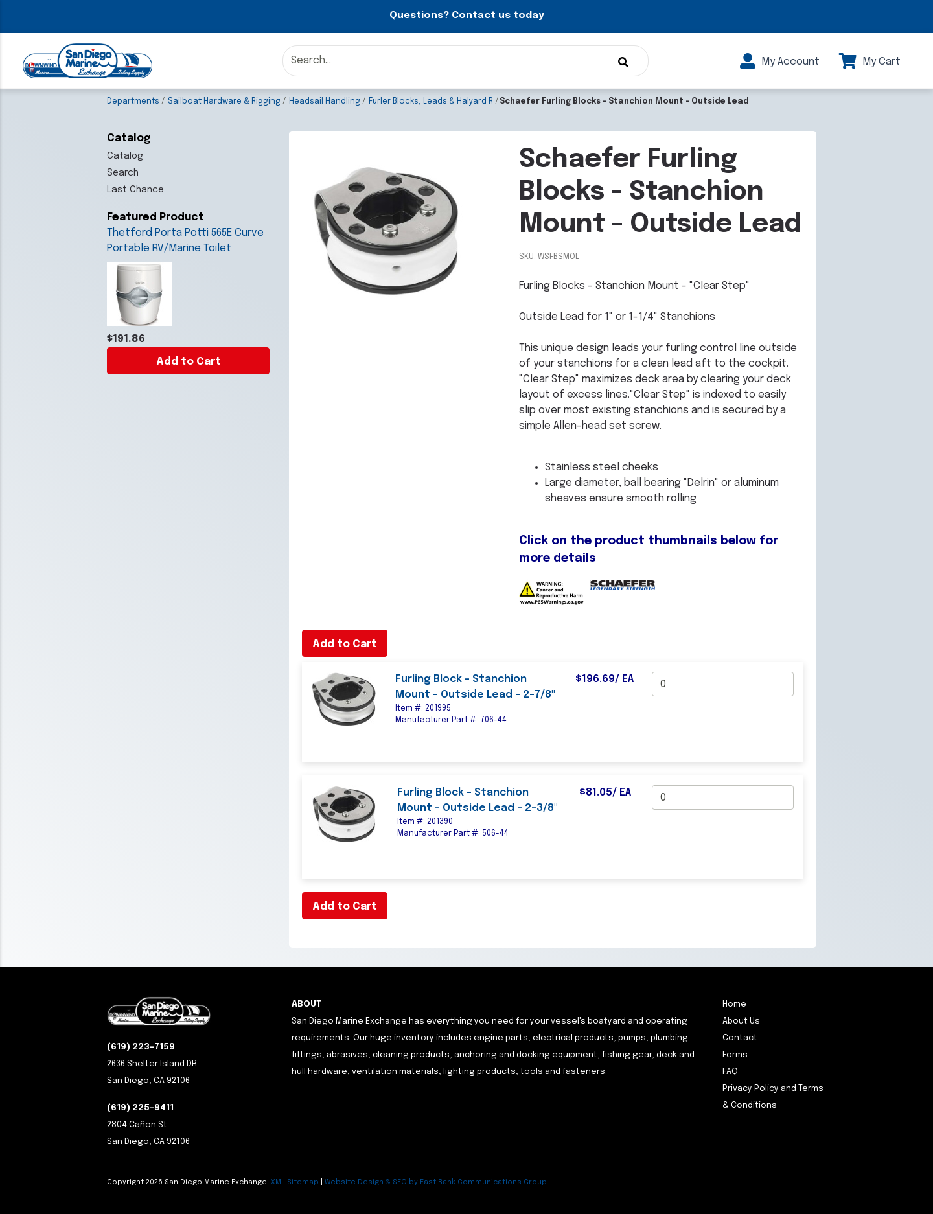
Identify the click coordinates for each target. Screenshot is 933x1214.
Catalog (125, 156)
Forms (735, 1055)
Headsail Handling (324, 102)
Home (734, 1004)
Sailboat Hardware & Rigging (224, 102)
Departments (133, 102)
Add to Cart (188, 361)
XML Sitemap (295, 1182)
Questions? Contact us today (466, 15)
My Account (780, 61)
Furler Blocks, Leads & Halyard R (431, 102)
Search (123, 173)
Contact (739, 1038)
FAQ (730, 1072)
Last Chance (135, 189)
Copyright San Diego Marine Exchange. (189, 1182)
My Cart (870, 61)
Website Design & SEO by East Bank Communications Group (436, 1182)
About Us (741, 1021)
